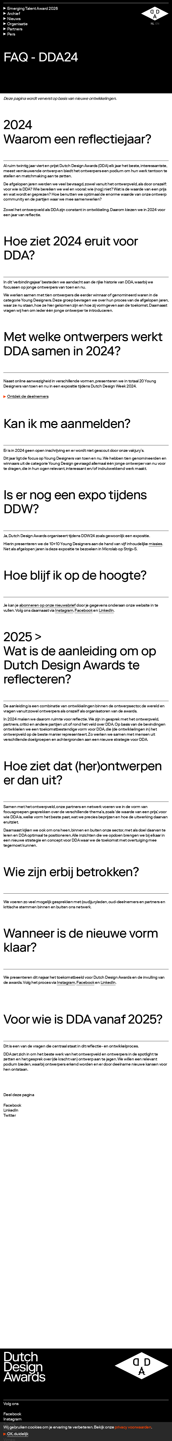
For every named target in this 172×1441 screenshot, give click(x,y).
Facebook (12, 1106)
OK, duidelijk (17, 1434)
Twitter (9, 1116)
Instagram (12, 1420)
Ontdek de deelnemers (27, 397)
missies (155, 544)
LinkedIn (10, 1111)
